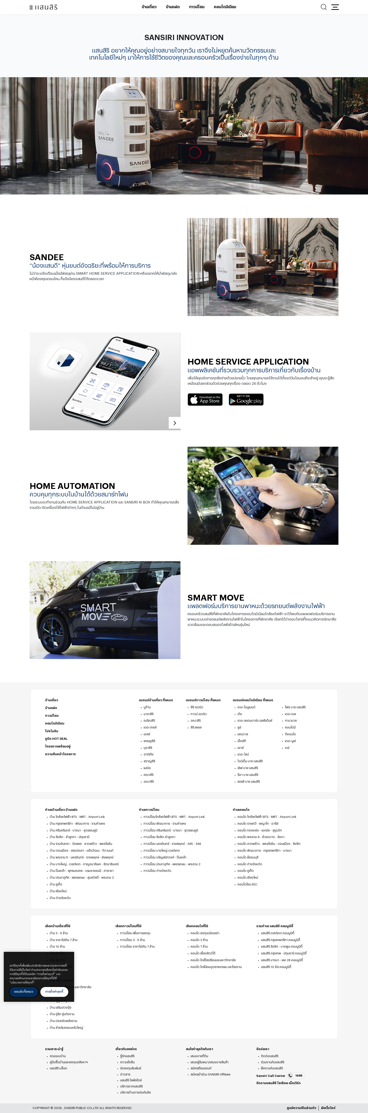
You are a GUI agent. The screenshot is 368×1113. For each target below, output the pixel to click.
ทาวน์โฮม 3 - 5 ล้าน (132, 939)
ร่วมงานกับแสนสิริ (272, 1062)
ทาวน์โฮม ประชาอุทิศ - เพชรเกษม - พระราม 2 (172, 864)
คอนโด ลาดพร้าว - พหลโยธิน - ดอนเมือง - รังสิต (269, 843)
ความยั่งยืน (127, 1062)
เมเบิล (147, 768)
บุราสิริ (148, 747)
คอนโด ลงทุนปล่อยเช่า (205, 933)
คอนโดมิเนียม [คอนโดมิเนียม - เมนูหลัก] (225, 7)
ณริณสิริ (149, 720)
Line (286, 1089)
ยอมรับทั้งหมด (23, 991)
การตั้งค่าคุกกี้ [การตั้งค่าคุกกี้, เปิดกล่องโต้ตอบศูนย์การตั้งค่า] (54, 991)
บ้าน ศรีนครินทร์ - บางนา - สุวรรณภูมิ (73, 830)
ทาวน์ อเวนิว (199, 714)
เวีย (240, 714)
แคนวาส (243, 734)
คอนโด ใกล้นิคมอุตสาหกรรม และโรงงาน (216, 966)
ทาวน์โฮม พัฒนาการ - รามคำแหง (165, 823)
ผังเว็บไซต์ (328, 1107)
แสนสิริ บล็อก (58, 1068)
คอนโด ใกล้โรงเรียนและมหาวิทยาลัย (213, 960)
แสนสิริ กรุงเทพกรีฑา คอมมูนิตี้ (280, 939)
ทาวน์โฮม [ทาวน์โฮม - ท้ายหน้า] (52, 715)
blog (295, 1089)
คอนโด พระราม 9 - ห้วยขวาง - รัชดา (261, 837)
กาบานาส (291, 720)
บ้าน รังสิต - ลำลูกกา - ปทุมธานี (69, 837)
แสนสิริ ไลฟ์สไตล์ (131, 1080)
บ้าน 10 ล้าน (57, 946)
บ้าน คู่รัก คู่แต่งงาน (62, 1014)
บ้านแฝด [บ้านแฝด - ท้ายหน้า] (51, 707)
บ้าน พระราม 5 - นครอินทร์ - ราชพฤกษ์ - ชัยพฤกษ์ (81, 857)
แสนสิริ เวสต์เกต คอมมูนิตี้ (277, 933)
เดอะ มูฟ (290, 741)
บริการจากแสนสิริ (131, 1086)
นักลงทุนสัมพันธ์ (130, 1068)
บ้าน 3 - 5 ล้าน (59, 933)
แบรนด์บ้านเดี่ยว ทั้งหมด (158, 700)
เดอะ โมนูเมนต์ (246, 707)
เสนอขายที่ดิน (199, 1056)
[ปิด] (68, 959)
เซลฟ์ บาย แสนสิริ (249, 781)
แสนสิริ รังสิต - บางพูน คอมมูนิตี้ (282, 946)
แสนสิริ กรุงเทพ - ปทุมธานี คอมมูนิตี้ (284, 953)
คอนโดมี (290, 727)
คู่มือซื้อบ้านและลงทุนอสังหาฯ (69, 1062)
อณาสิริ (149, 781)
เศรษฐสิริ (149, 741)
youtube (279, 1089)
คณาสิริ (148, 774)
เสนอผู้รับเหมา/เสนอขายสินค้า (210, 1062)
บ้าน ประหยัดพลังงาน (63, 1020)
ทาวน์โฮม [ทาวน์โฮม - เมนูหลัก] (196, 7)
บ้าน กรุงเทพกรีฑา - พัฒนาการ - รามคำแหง (77, 823)
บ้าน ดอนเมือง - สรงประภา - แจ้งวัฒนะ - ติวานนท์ (81, 850)
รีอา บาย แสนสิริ (248, 774)
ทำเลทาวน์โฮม (152, 810)
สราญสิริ (149, 761)
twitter (265, 1089)
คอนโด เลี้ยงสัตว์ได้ (203, 953)
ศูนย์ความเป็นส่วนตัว (301, 1107)
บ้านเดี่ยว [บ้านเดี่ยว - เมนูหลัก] (149, 7)
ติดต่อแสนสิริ (269, 1056)
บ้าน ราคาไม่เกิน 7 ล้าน (63, 939)
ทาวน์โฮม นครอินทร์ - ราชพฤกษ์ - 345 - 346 (172, 843)
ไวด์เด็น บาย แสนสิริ (250, 761)
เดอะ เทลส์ (150, 727)
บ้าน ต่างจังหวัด (60, 898)
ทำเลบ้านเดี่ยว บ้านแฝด (64, 810)
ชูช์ (239, 727)
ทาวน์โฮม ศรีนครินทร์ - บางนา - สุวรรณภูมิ (171, 830)
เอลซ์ (147, 734)
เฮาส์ (241, 747)
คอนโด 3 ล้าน (199, 939)
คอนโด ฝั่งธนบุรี (248, 857)
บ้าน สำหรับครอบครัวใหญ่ (66, 1027)
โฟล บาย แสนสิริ (295, 707)
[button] (335, 7)
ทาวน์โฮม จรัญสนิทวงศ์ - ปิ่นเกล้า (165, 857)
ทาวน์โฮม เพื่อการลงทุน (135, 933)
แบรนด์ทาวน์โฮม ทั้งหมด (206, 700)
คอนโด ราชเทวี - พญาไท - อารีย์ (258, 823)
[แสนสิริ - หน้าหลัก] (43, 7)
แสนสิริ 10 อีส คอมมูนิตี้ (276, 966)
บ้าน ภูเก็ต (56, 884)
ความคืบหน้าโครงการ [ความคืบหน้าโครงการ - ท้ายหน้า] (60, 754)
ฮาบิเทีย (148, 754)
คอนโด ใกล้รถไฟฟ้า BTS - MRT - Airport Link (267, 816)
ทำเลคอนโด (244, 810)
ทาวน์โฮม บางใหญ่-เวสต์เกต (162, 850)
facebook (258, 1089)
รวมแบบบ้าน (58, 1056)
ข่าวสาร (125, 1074)
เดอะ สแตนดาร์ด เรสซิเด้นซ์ (255, 720)
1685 (295, 1075)
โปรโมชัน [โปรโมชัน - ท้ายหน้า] (51, 731)
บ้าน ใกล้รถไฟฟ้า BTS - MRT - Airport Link (77, 816)
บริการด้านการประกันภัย (135, 1092)
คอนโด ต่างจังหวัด (250, 864)
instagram (272, 1089)
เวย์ (287, 747)
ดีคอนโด (290, 734)
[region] (39, 977)
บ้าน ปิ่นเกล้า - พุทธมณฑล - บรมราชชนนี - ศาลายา (82, 870)
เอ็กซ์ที (242, 741)
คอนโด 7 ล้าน (199, 946)
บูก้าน (147, 707)
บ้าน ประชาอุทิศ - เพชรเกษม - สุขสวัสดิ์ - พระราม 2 (82, 877)
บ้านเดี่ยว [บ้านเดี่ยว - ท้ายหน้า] (51, 700)
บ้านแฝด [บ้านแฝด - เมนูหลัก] (173, 7)
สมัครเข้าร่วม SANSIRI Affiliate (210, 1074)
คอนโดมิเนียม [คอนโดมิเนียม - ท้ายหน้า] (54, 723)
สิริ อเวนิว (197, 707)
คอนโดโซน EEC (247, 884)
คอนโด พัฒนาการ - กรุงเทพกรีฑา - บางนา (264, 850)
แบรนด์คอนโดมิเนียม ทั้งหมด (256, 700)
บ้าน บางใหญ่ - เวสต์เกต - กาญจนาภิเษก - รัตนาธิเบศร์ (84, 864)
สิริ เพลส (196, 727)
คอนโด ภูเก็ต (246, 870)
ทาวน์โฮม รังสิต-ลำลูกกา (159, 837)
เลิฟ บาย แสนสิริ (248, 768)
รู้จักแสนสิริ (127, 1056)
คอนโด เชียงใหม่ (248, 877)
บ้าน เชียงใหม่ (58, 891)
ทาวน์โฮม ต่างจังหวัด (157, 870)
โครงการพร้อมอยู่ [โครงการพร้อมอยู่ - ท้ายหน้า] (58, 746)
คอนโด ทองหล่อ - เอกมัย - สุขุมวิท (260, 830)
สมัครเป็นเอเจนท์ (201, 1068)
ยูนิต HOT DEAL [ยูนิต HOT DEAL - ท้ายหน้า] (56, 738)
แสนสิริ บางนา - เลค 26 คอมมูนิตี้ (282, 960)
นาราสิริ (148, 714)
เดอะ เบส (290, 714)
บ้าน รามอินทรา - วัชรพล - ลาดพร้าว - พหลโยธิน (81, 843)
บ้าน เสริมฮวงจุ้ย (60, 1007)
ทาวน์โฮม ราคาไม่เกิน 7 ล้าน (137, 946)
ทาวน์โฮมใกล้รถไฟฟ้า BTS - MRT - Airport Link (174, 816)
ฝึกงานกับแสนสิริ (272, 1068)
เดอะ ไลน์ (243, 754)
